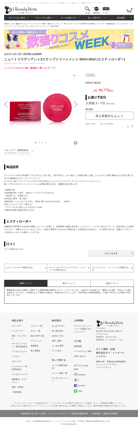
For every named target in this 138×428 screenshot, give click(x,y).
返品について (112, 283)
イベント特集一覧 (59, 373)
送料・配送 (56, 341)
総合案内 (121, 18)
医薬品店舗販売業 (79, 413)
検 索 (87, 13)
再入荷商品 (35, 351)
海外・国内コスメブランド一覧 (54, 24)
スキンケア (16, 326)
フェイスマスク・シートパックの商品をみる (110, 268)
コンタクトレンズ (19, 374)
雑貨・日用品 (17, 387)
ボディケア (16, 361)
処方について (69, 283)
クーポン (106, 13)
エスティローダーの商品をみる (19, 267)
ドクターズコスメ (19, 352)
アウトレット (36, 341)
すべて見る (56, 351)
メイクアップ (17, 331)
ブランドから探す (43, 18)
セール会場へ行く (69, 18)
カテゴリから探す (17, 18)
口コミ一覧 (35, 331)
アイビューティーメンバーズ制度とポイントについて (82, 329)
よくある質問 (57, 346)
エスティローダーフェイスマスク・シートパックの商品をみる (67, 268)
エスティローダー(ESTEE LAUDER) (80, 24)
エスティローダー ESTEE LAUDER (23, 54)
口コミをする (111, 253)
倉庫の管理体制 (110, 413)
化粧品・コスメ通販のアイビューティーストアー (22, 24)
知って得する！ (95, 18)
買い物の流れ (57, 331)
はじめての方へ (58, 326)
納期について (26, 283)
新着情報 (78, 346)
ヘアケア (15, 356)
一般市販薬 (16, 392)
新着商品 (96, 13)
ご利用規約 (96, 413)
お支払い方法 (57, 336)
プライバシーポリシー (58, 413)
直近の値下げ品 (37, 336)
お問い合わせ (80, 356)
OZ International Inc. (70, 424)
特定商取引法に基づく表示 (33, 413)
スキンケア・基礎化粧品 (105, 24)
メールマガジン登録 (82, 351)
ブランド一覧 (36, 326)
